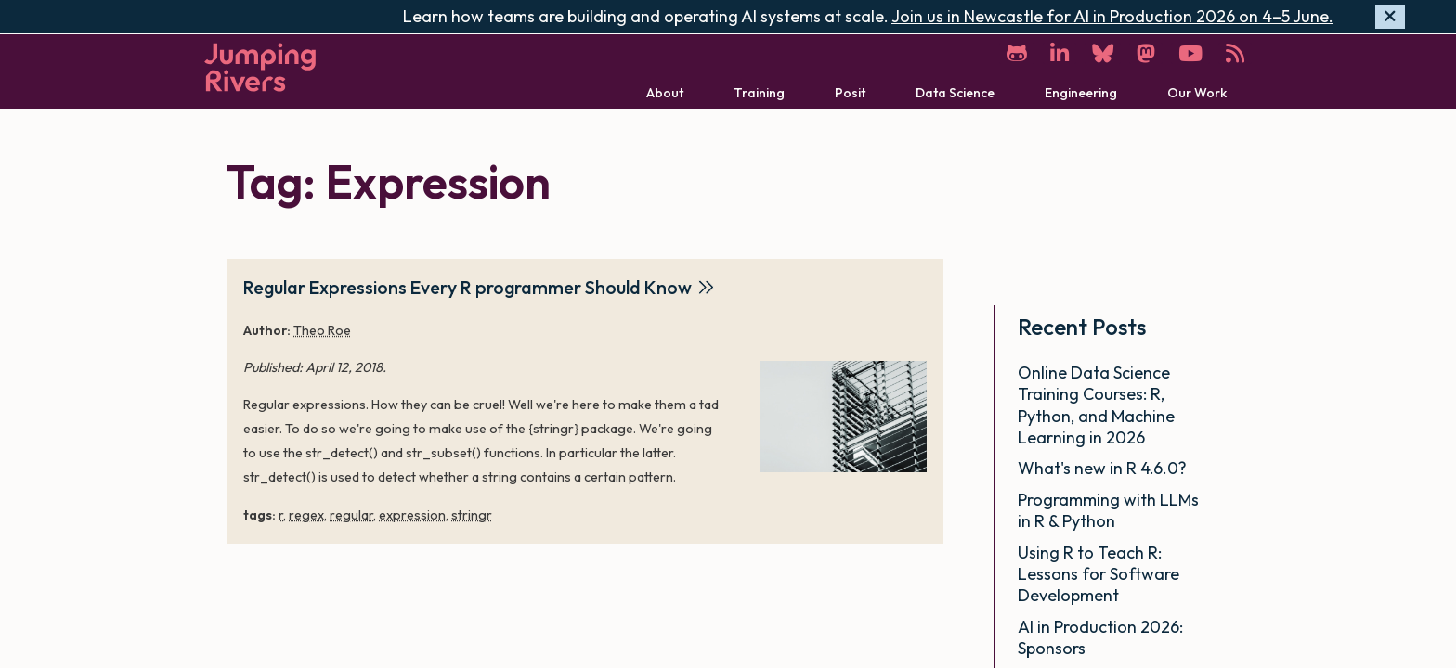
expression (412, 515)
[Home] (260, 67)
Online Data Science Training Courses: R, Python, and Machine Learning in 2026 (1096, 405)
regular (351, 515)
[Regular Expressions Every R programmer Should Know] (843, 416)
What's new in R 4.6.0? (1104, 468)
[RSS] (1235, 53)
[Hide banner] (1390, 17)
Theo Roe (322, 330)
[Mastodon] (1146, 53)
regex (306, 515)
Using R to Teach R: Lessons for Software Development (1098, 574)
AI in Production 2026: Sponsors (1100, 637)
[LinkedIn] (1059, 53)
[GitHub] (1016, 53)
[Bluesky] (1103, 53)
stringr (471, 515)
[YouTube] (1190, 53)
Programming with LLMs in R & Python (1108, 510)
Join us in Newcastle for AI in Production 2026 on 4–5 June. (1112, 16)
